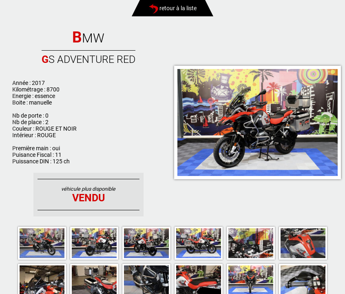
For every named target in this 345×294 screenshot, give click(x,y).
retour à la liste (173, 8)
